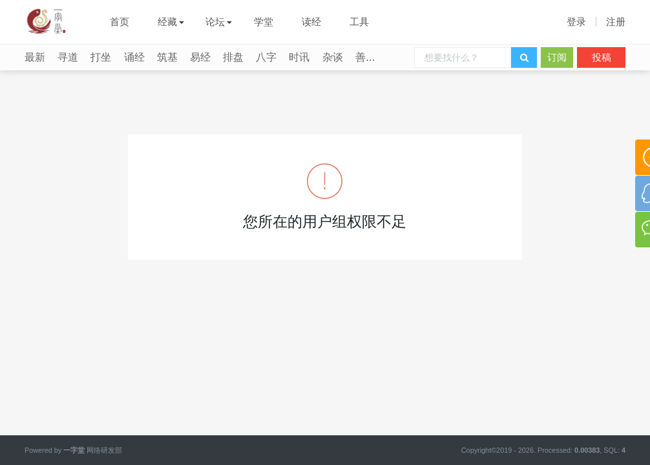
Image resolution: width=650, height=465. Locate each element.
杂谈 (332, 57)
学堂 (263, 21)
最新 (35, 57)
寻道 (68, 57)
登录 (576, 21)
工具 (359, 21)
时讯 (299, 57)
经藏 (167, 21)
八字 (266, 57)
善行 (365, 57)
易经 (200, 57)
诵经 (134, 57)
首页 (119, 21)
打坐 (100, 57)
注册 (615, 21)
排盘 (233, 57)
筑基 (167, 57)
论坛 (215, 21)
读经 (311, 21)
